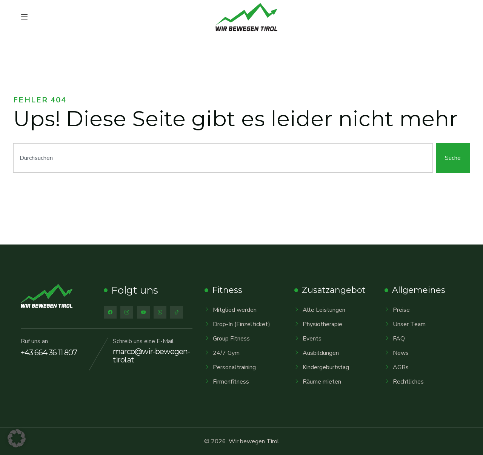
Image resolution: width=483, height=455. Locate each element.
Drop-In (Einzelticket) (241, 324)
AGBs (401, 367)
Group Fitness (231, 338)
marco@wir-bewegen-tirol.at (151, 355)
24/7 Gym (226, 353)
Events (312, 338)
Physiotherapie (322, 324)
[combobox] (223, 158)
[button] (16, 438)
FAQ (399, 338)
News (401, 353)
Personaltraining (234, 367)
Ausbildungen (321, 353)
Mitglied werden (235, 310)
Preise (401, 310)
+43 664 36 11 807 (49, 352)
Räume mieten (322, 382)
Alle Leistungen (324, 310)
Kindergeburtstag (326, 367)
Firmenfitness (231, 382)
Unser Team (409, 324)
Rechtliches (408, 382)
